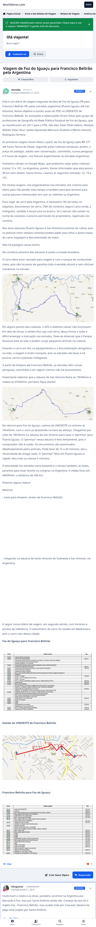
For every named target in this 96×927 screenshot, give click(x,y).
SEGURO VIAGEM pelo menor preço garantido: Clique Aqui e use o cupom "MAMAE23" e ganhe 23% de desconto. (44, 24)
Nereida (15, 89)
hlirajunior (17, 886)
